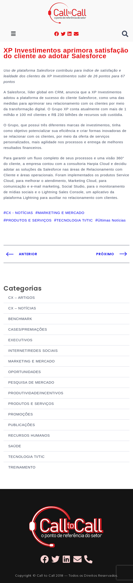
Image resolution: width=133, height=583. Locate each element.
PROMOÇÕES (20, 414)
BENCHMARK (20, 319)
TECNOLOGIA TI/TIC (26, 457)
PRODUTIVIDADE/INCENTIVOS (35, 393)
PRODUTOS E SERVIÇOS (31, 404)
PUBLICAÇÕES (21, 425)
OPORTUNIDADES (24, 372)
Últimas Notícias (112, 220)
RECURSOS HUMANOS (29, 435)
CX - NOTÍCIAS (19, 213)
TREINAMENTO (22, 467)
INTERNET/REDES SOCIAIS (33, 351)
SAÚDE (14, 446)
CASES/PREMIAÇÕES (27, 329)
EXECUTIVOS (20, 340)
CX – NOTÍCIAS (22, 308)
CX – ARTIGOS (21, 298)
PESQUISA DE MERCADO (31, 382)
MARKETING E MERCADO (31, 361)
